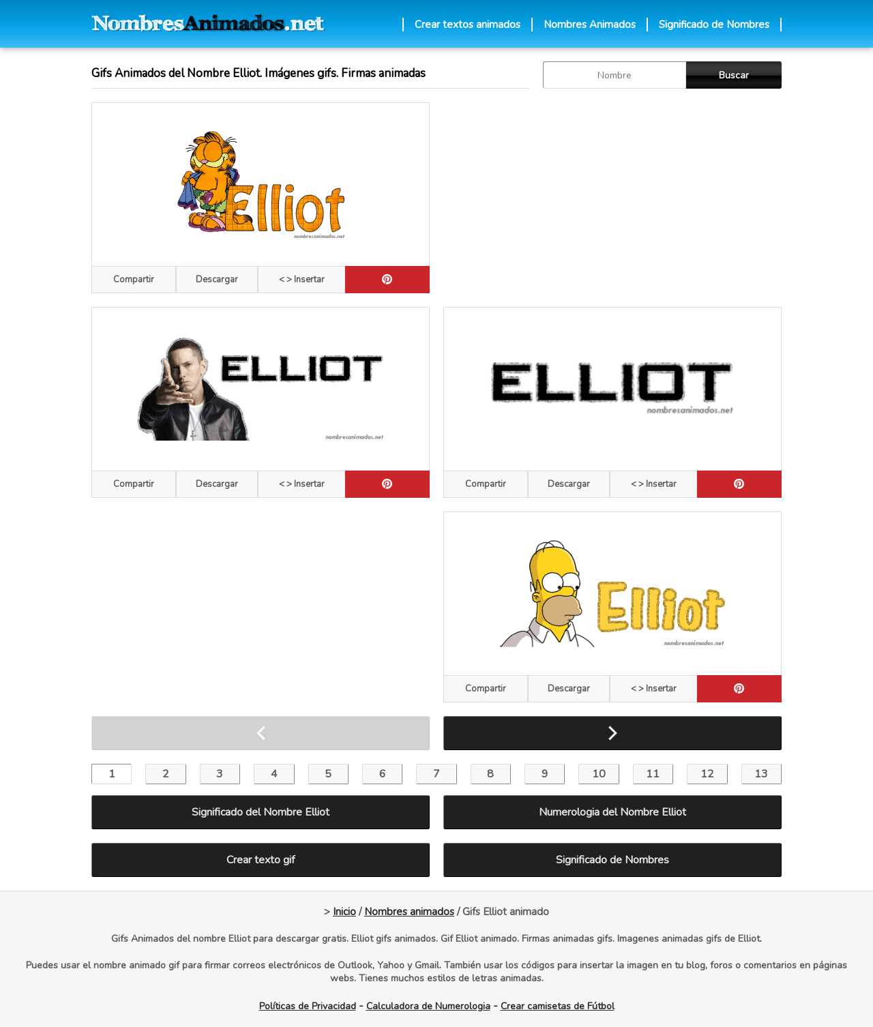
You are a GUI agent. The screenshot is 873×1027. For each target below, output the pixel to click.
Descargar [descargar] (217, 279)
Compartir (133, 279)
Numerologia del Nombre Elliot (612, 812)
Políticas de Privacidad (307, 1006)
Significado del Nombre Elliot (260, 812)
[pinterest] (387, 279)
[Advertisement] (612, 197)
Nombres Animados (590, 24)
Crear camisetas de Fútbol (558, 1006)
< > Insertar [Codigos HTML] (302, 279)
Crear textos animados (467, 24)
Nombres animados (409, 912)
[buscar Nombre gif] (614, 75)
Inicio (344, 912)
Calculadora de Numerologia (428, 1006)
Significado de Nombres (714, 24)
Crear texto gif (260, 859)
